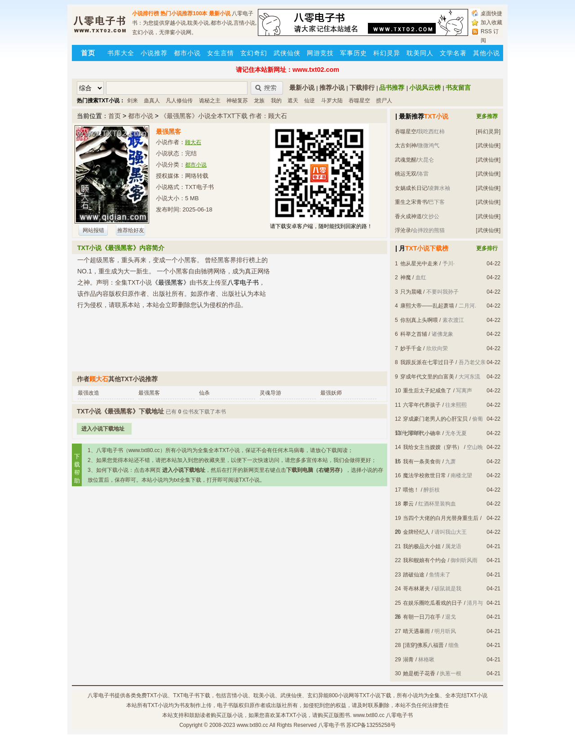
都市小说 (187, 53)
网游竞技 (320, 53)
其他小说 (486, 53)
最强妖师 (331, 393)
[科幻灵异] (488, 131)
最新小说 (219, 13)
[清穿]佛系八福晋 (423, 645)
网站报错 (93, 230)
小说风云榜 (425, 87)
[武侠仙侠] (488, 145)
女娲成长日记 (411, 188)
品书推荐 (391, 87)
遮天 (293, 100)
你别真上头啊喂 (419, 320)
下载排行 (362, 87)
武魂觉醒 (405, 160)
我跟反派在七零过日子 (427, 362)
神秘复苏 (237, 100)
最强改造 (88, 393)
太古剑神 (405, 145)
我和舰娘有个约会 (424, 560)
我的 (276, 100)
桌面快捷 (491, 13)
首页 (114, 115)
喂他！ (411, 490)
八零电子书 (101, 695)
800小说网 (341, 695)
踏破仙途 (414, 575)
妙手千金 (411, 348)
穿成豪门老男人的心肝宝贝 (435, 419)
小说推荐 (154, 53)
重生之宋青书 (411, 202)
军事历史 (353, 53)
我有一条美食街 (422, 461)
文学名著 (453, 53)
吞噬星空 (359, 100)
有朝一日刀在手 (422, 617)
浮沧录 (403, 230)
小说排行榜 (145, 13)
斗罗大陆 (332, 100)
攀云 (408, 504)
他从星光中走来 (419, 263)
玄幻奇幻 (253, 53)
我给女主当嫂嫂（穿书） (432, 447)
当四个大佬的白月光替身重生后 (440, 518)
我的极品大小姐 (422, 546)
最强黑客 (149, 393)
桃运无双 (405, 174)
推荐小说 (332, 87)
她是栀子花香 (419, 673)
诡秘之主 (210, 100)
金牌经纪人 (416, 532)
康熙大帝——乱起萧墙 (427, 306)
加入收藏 (491, 22)
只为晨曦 (411, 292)
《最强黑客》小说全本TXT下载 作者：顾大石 (223, 115)
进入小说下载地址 (102, 429)
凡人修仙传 (179, 100)
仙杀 (204, 393)
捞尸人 (384, 100)
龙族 (259, 100)
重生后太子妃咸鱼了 (427, 390)
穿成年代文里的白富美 (427, 377)
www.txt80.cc (252, 725)
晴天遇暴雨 (416, 631)
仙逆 (309, 100)
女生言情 (220, 53)
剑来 (132, 100)
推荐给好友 (130, 230)
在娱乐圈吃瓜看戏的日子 (432, 603)
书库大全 (120, 53)
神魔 (405, 277)
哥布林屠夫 (416, 588)
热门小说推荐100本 (183, 13)
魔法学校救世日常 (424, 475)
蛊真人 (152, 100)
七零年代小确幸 (422, 433)
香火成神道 (408, 216)
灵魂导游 (270, 393)
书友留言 (458, 87)
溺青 (408, 659)
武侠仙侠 (287, 53)
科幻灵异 (386, 53)
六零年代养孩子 (422, 405)
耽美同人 (420, 53)
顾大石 (193, 142)
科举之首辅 (413, 334)
